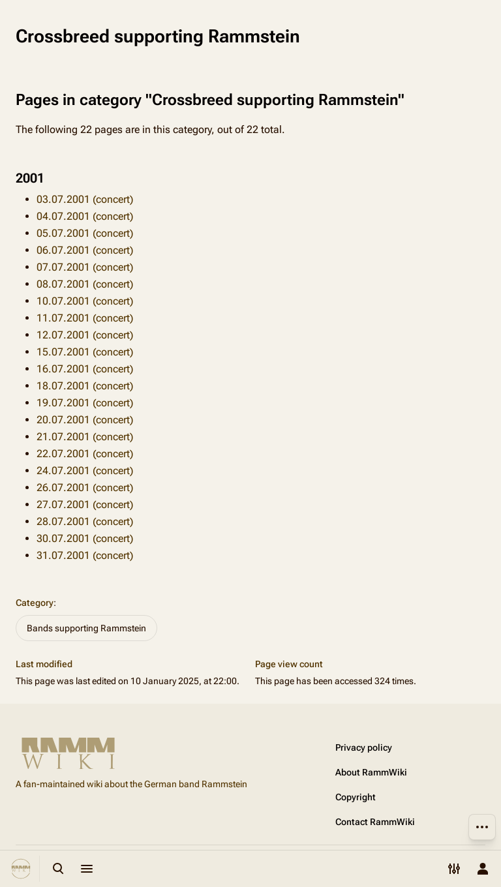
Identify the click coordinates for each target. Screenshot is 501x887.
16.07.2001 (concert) (85, 369)
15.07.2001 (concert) (85, 352)
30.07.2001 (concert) (85, 538)
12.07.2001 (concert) (85, 335)
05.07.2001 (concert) (85, 233)
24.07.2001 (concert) (85, 470)
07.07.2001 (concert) (85, 267)
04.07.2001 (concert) (85, 216)
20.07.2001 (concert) (85, 419)
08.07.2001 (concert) (85, 284)
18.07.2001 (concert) (85, 386)
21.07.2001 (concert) (85, 436)
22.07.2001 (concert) (85, 453)
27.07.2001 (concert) (85, 504)
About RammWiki (371, 772)
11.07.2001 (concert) (85, 318)
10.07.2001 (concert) (85, 301)
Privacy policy (363, 747)
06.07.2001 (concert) (85, 250)
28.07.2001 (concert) (85, 521)
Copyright (355, 797)
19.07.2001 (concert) (85, 403)
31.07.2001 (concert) (85, 555)
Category (34, 602)
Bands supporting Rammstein (86, 628)
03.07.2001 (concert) (85, 199)
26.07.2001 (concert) (85, 487)
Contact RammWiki (375, 822)
